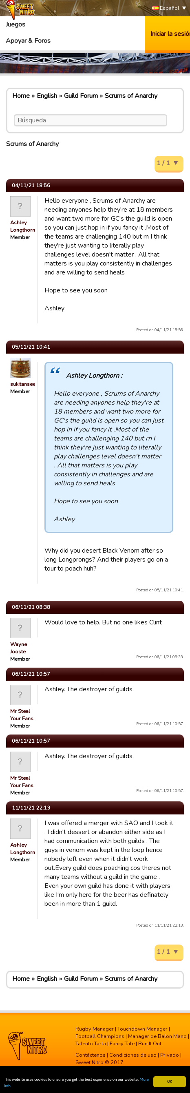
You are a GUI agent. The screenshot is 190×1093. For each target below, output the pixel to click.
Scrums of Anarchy (131, 95)
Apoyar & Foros (28, 40)
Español (165, 8)
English (47, 95)
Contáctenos (90, 1055)
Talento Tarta (90, 1043)
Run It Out (149, 1043)
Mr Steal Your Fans (21, 715)
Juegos (15, 24)
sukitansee (22, 384)
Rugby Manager (94, 1029)
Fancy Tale (122, 1043)
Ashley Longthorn (22, 226)
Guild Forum (81, 95)
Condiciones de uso (133, 1055)
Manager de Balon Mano (157, 1036)
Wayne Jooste (18, 648)
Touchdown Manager (142, 1029)
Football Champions (99, 1036)
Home (21, 95)
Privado (169, 1055)
